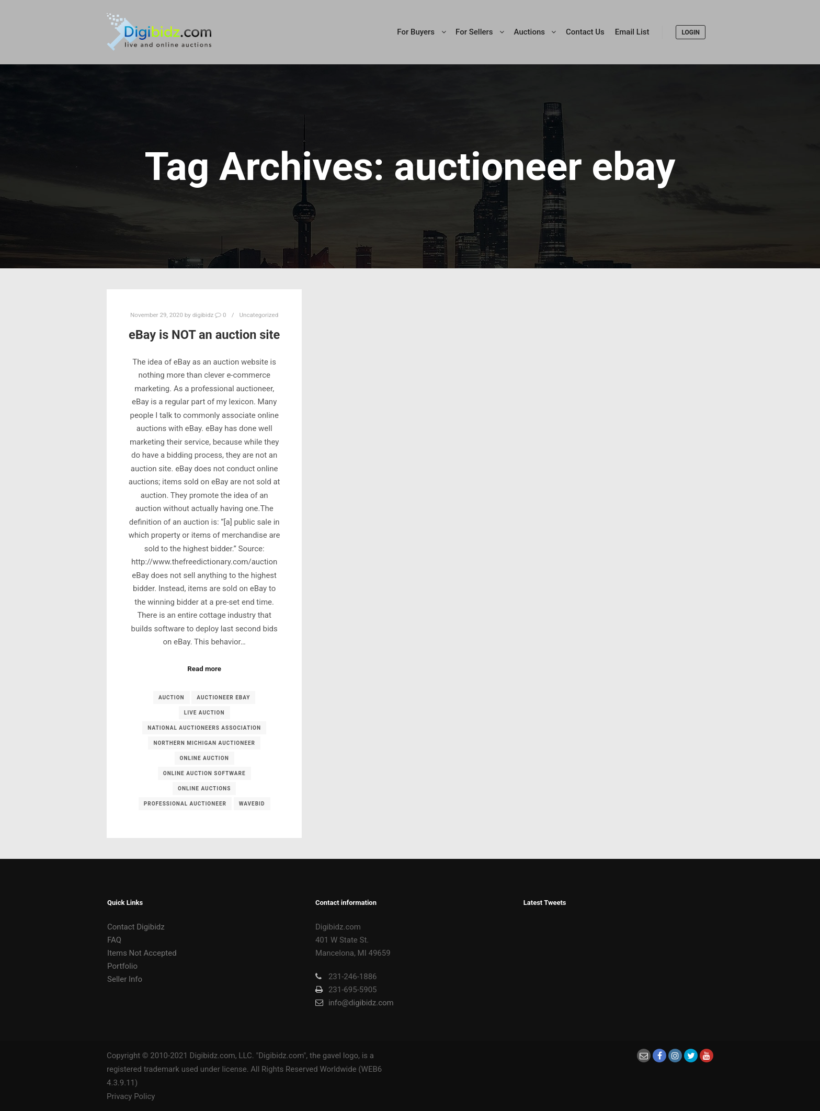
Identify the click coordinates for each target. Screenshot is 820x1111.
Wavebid (252, 804)
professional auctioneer (185, 804)
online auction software (204, 773)
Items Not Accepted (142, 953)
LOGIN (690, 32)
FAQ (114, 940)
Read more (204, 669)
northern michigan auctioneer (204, 743)
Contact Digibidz (136, 927)
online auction (204, 758)
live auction (204, 713)
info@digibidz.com (354, 1002)
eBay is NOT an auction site (204, 334)
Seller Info (124, 979)
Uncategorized (258, 315)
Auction (171, 697)
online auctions (204, 788)
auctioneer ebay (223, 697)
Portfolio (122, 966)
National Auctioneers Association (204, 728)
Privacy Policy (131, 1096)
